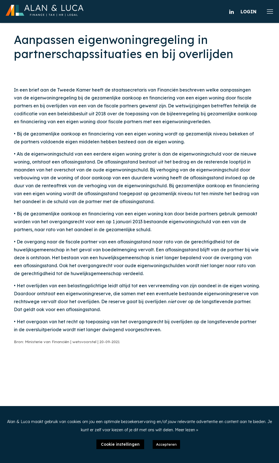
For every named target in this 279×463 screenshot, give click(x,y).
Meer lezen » (186, 429)
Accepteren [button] (166, 444)
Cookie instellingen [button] (120, 444)
